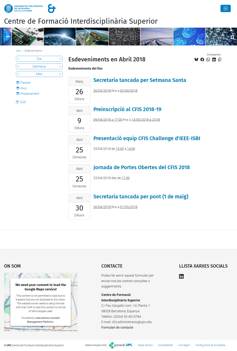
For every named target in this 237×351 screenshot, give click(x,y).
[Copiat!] (219, 59)
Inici (18, 50)
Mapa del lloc (145, 345)
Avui (23, 88)
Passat (25, 82)
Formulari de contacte (117, 327)
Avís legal (183, 345)
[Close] (225, 8)
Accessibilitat (165, 345)
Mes (39, 74)
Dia (39, 59)
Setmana (39, 66)
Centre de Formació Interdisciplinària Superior (81, 21)
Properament (29, 94)
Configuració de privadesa (210, 345)
